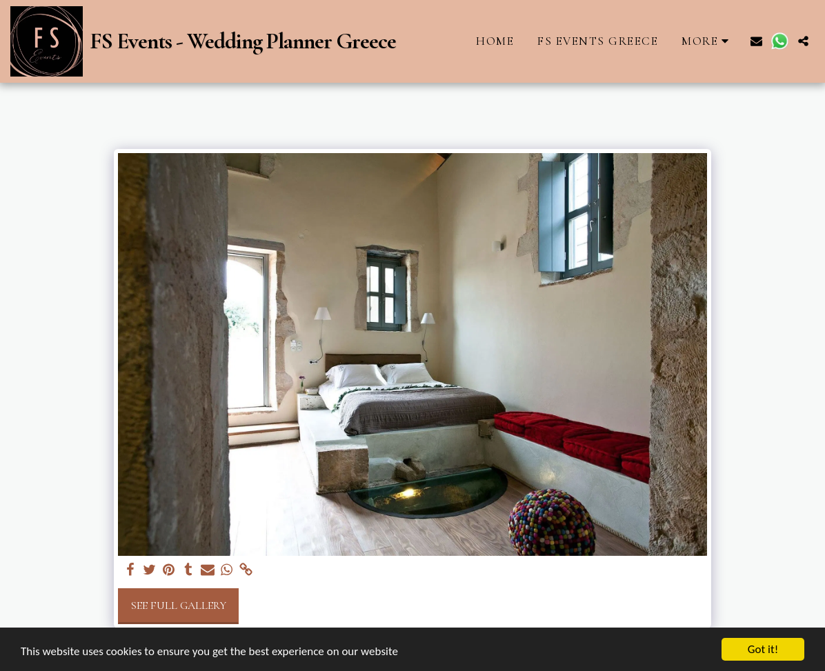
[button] (756, 41)
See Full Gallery (178, 605)
